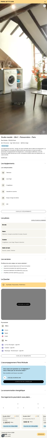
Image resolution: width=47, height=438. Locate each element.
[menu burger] (45, 2)
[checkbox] (44, 5)
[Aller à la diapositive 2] (10, 411)
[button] (3, 435)
